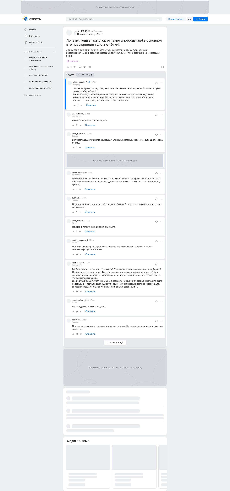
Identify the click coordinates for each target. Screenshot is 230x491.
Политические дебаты (89, 34)
